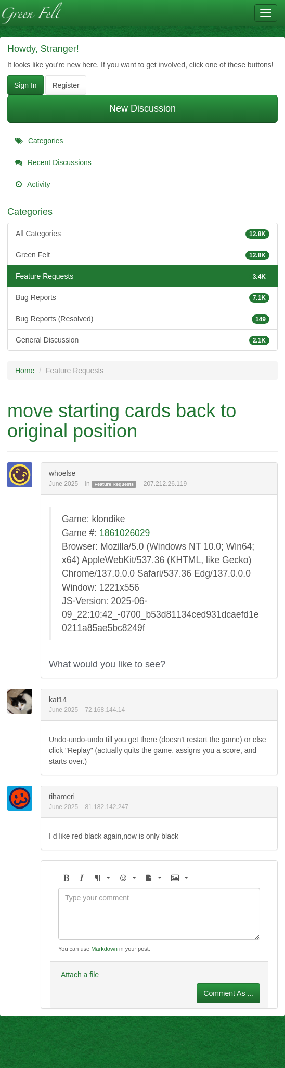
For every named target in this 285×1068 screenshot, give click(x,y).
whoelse (62, 473)
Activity (32, 184)
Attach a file (80, 974)
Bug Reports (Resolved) (142, 318)
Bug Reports (142, 297)
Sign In (25, 85)
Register (65, 85)
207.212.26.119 (165, 483)
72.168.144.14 (105, 710)
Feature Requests (142, 276)
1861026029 (124, 533)
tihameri (62, 796)
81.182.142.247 (106, 807)
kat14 (58, 699)
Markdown (104, 949)
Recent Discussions (53, 162)
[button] (66, 878)
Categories (39, 140)
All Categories (142, 233)
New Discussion (142, 108)
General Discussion (142, 340)
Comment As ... (228, 993)
